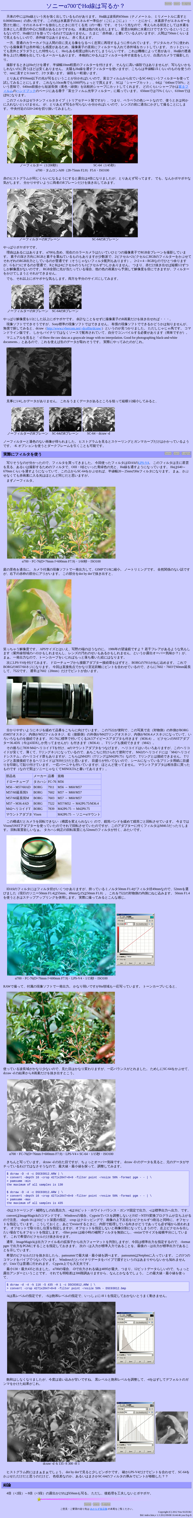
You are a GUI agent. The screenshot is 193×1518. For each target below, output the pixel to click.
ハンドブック (26, 91)
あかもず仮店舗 (98, 1508)
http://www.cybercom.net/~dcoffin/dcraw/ (74, 328)
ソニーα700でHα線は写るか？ (85, 6)
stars (176, 3)
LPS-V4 (143, 462)
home (168, 3)
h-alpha (186, 3)
